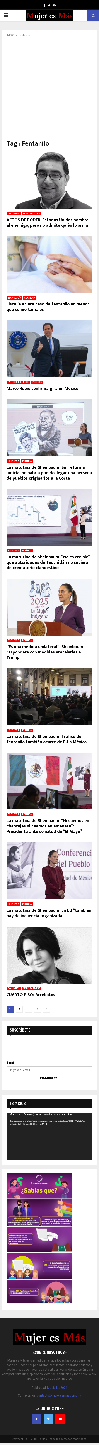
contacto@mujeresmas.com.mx (59, 1395)
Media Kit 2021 (57, 1387)
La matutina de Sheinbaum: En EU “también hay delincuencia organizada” (49, 913)
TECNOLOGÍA (14, 298)
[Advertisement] (49, 89)
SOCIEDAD (29, 298)
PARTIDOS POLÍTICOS (18, 382)
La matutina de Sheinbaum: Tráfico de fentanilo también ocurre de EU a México (47, 739)
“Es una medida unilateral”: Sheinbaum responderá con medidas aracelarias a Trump (45, 652)
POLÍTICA (37, 382)
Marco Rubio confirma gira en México (42, 388)
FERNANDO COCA (31, 213)
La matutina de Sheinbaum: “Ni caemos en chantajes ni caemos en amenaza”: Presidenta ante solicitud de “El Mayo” (48, 826)
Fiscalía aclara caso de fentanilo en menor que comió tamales (48, 306)
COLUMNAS (14, 213)
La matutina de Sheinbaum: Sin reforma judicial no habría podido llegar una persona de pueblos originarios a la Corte (49, 473)
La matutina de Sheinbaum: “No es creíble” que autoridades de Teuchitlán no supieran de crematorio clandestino (49, 562)
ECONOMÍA (13, 461)
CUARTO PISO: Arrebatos (31, 995)
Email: (11, 1062)
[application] (49, 1137)
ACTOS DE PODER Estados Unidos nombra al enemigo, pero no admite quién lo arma (48, 222)
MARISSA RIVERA (31, 988)
